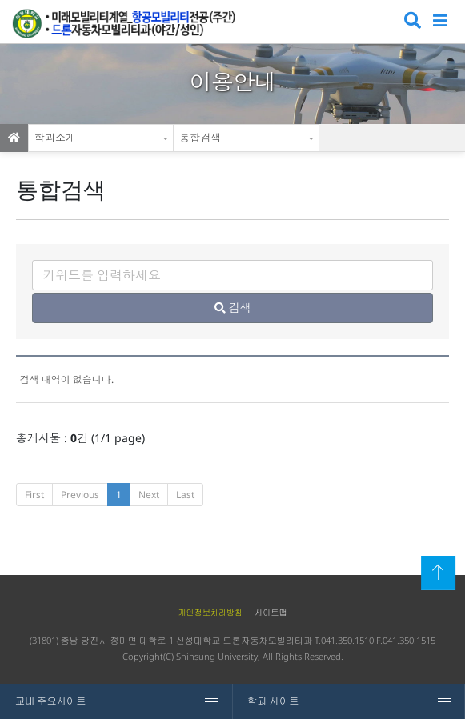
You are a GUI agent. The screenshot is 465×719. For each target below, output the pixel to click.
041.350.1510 (347, 640)
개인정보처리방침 (210, 612)
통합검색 (200, 137)
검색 (411, 22)
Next (148, 494)
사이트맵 (271, 612)
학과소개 (55, 137)
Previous (80, 494)
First (34, 494)
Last (185, 494)
